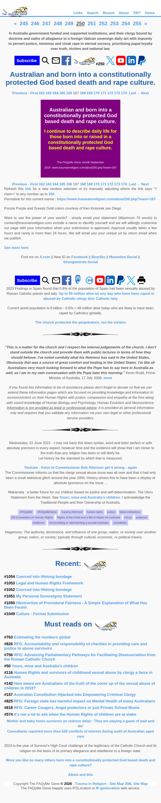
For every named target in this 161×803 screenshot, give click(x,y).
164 (55, 93)
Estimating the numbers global (42, 637)
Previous (20, 93)
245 (24, 23)
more (108, 378)
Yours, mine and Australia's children (90, 497)
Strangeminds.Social (80, 262)
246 (35, 23)
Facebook (79, 257)
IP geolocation (108, 788)
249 (69, 23)
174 (124, 93)
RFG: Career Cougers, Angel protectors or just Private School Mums (77, 707)
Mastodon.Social (123, 257)
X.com (45, 257)
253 (114, 23)
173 (117, 93)
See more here (16, 248)
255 (137, 23)
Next (145, 93)
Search (93, 13)
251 (92, 23)
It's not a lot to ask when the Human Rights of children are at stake (75, 714)
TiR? (137, 13)
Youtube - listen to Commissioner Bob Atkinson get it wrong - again (80, 468)
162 (42, 93)
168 (83, 93)
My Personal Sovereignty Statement (49, 596)
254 (126, 23)
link (28, 189)
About (124, 13)
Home (150, 13)
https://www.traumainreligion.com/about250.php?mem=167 (106, 199)
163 (49, 93)
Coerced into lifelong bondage (44, 576)
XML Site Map (136, 784)
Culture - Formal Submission (42, 614)
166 (69, 93)
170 (97, 93)
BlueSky (98, 257)
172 (110, 93)
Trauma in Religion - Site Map (100, 784)
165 (62, 93)
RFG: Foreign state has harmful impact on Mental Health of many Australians (84, 701)
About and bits (80, 775)
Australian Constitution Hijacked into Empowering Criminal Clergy (75, 694)
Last (133, 93)
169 (90, 93)
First (34, 93)
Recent (108, 13)
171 (103, 93)
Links (78, 13)
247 (46, 23)
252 (103, 23)
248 (58, 23)
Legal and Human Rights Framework (49, 583)
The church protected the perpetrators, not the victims (80, 322)
